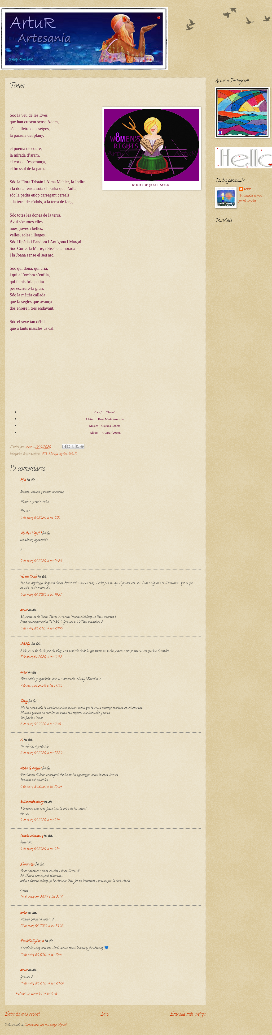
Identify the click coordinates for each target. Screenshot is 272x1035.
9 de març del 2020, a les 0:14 (40, 820)
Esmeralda (27, 865)
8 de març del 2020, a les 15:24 (41, 787)
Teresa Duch (28, 577)
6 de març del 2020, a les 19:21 (40, 595)
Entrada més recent (22, 1014)
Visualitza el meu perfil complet (250, 198)
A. (22, 740)
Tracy (23, 701)
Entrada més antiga (188, 1014)
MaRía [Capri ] (30, 533)
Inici (105, 1014)
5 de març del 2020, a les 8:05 (40, 518)
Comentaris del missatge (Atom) (46, 1025)
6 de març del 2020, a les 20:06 (41, 628)
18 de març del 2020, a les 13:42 (41, 926)
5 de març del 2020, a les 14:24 (41, 561)
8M (44, 454)
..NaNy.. (25, 644)
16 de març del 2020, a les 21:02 (41, 897)
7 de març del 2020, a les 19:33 (41, 686)
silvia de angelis (30, 768)
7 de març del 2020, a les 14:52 (41, 657)
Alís (23, 480)
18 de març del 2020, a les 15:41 (41, 955)
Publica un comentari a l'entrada (37, 994)
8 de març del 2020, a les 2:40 (40, 724)
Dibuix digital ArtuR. (62, 454)
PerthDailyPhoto (32, 941)
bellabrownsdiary (31, 802)
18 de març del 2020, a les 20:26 (42, 983)
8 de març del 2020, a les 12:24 (41, 753)
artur (23, 610)
